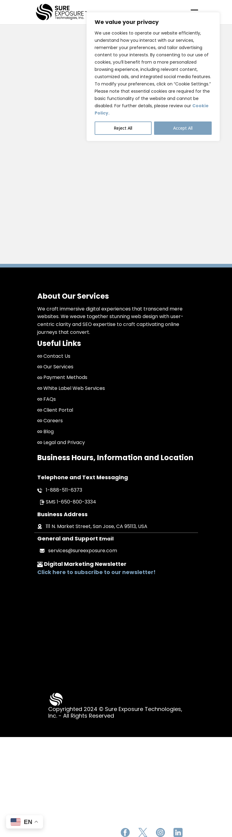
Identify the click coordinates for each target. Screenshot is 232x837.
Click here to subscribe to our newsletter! (96, 572)
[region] (153, 76)
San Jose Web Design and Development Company (116, 634)
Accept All (183, 128)
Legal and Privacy (61, 442)
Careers (50, 420)
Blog (45, 431)
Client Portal (55, 410)
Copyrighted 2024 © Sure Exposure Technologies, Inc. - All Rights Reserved (115, 712)
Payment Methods (62, 377)
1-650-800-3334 (76, 501)
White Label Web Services (71, 388)
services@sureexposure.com (82, 550)
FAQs (46, 399)
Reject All (123, 128)
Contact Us (56, 356)
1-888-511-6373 (64, 490)
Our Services (55, 366)
